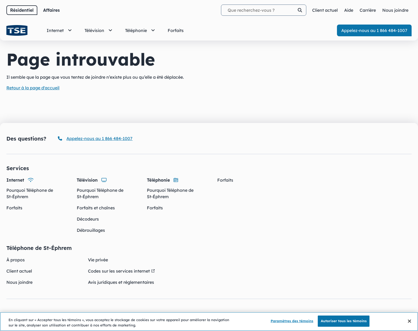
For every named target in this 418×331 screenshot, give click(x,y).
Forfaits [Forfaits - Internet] (14, 207)
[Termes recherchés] (263, 10)
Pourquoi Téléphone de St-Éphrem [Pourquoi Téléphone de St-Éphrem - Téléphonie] (170, 193)
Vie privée (98, 259)
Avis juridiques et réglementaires (121, 282)
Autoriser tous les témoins (344, 321)
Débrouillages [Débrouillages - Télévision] (91, 230)
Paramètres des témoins (292, 321)
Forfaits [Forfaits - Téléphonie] (155, 207)
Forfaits (225, 180)
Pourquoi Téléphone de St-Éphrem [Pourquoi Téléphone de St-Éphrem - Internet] (29, 193)
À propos (15, 259)
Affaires (51, 10)
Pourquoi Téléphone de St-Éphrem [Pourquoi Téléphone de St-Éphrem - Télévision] (100, 193)
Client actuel (19, 271)
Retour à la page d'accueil (32, 87)
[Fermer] (409, 321)
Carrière (368, 10)
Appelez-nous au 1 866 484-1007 (374, 30)
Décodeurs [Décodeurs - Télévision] (88, 219)
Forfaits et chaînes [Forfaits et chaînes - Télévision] (96, 207)
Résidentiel (22, 10)
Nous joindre (19, 282)
